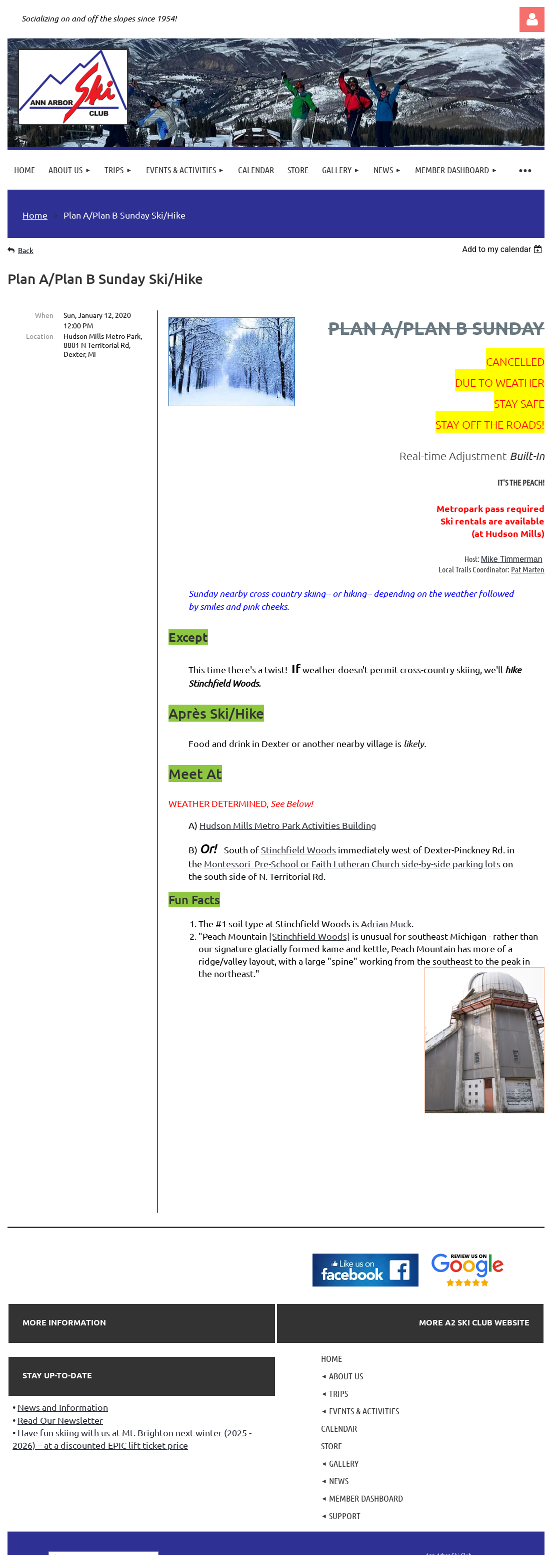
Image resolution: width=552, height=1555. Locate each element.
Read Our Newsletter (60, 1323)
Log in (532, 19)
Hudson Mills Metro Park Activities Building (288, 825)
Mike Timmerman (511, 559)
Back (26, 250)
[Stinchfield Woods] (309, 936)
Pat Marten (527, 569)
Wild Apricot (425, 1546)
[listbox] (503, 249)
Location (40, 335)
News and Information (63, 1310)
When (44, 314)
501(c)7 (275, 1490)
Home (35, 215)
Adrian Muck (386, 923)
